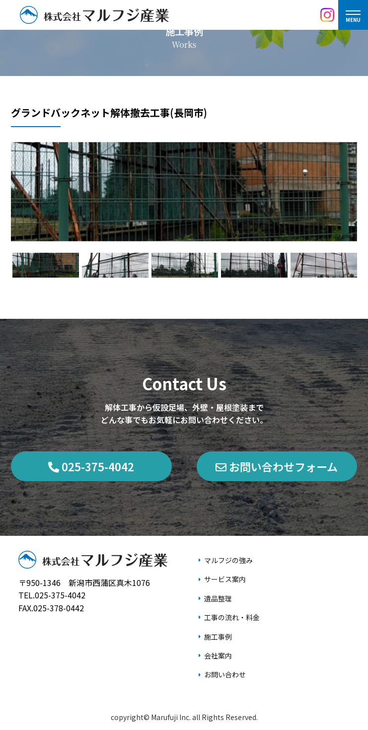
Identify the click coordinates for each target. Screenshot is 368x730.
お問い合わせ (225, 674)
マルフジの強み (228, 560)
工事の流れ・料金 (232, 617)
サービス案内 (225, 579)
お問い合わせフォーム (277, 466)
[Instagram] (327, 15)
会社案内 (218, 655)
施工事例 (218, 637)
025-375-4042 (91, 466)
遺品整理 (218, 598)
